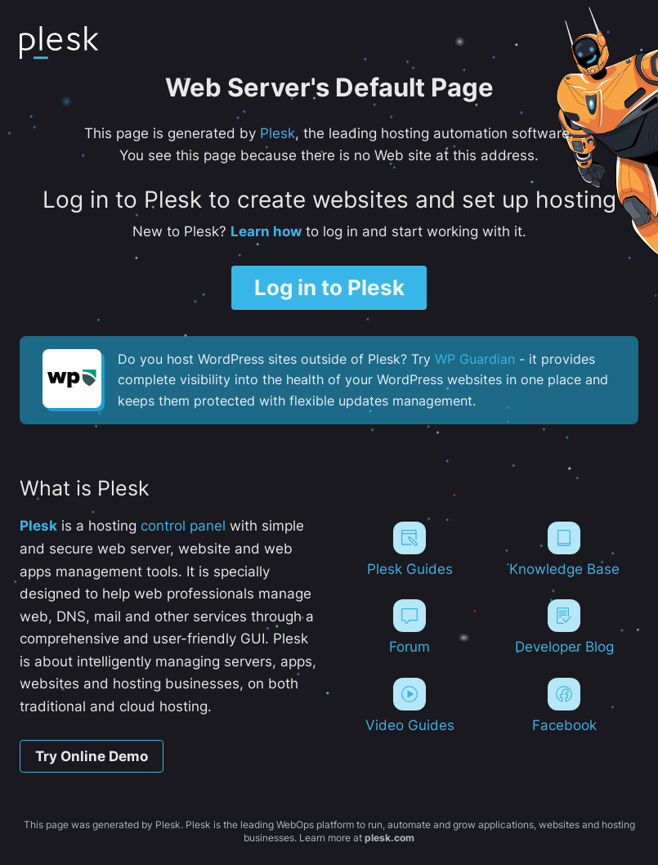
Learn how (266, 231)
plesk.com (389, 837)
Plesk (277, 132)
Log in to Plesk (329, 287)
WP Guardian (475, 359)
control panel (183, 525)
